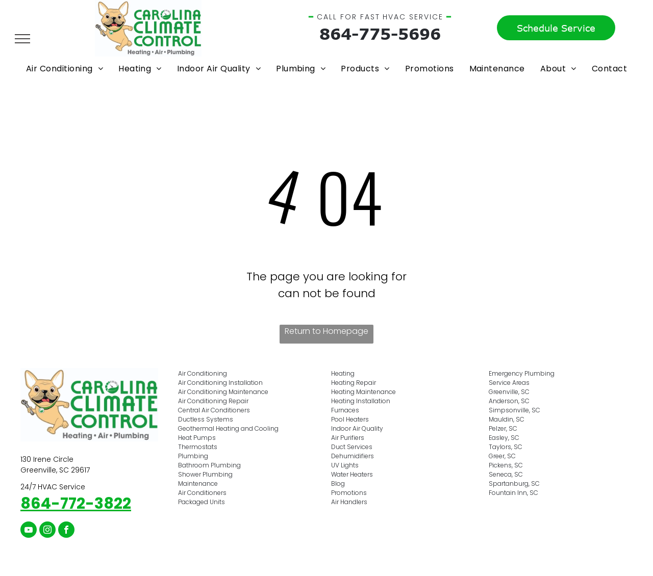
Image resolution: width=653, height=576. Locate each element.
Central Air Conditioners (214, 410)
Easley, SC (504, 437)
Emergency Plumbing (522, 373)
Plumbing (193, 456)
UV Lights (345, 465)
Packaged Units (201, 502)
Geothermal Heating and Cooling (228, 428)
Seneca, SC (506, 474)
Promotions (349, 492)
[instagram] (47, 530)
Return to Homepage (326, 331)
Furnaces (345, 410)
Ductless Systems (205, 419)
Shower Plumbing (205, 474)
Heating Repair (353, 382)
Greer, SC (502, 456)
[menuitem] (64, 68)
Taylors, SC (505, 446)
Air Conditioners (202, 492)
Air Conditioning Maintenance (223, 391)
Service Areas (509, 382)
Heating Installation (360, 401)
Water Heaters (352, 474)
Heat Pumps (197, 437)
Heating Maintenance (363, 391)
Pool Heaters (350, 419)
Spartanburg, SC (514, 483)
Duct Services (351, 446)
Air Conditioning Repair (213, 401)
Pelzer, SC (503, 428)
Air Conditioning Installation (220, 382)
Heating (343, 373)
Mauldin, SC (506, 419)
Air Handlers (349, 502)
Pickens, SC (506, 465)
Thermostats (197, 446)
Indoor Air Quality (357, 428)
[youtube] (28, 530)
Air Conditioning (202, 373)
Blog (338, 483)
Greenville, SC (509, 391)
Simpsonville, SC (514, 410)
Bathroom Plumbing (209, 465)
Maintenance (198, 483)
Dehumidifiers (352, 456)
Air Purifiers (347, 437)
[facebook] (66, 530)
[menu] (22, 38)
